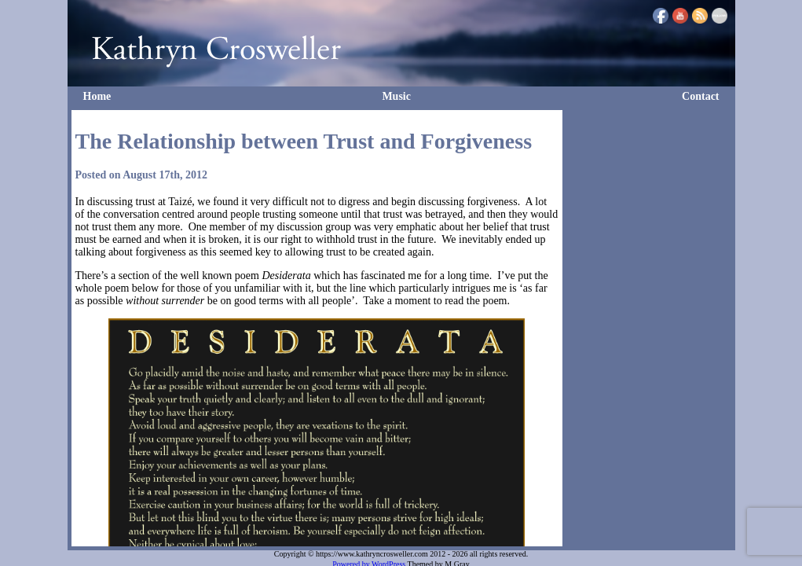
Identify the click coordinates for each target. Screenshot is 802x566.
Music (396, 96)
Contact (700, 96)
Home (97, 96)
